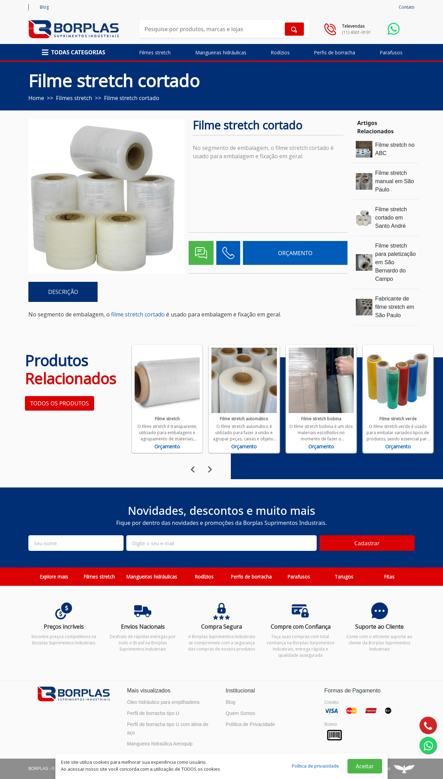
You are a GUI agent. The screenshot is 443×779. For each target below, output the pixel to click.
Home (36, 98)
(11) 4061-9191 (356, 32)
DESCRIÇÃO (63, 292)
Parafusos (391, 52)
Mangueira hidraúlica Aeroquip (159, 743)
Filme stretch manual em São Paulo (394, 181)
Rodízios (280, 52)
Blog (44, 7)
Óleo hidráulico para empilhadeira (163, 702)
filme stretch (127, 314)
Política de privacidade (315, 766)
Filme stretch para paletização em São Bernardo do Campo (395, 262)
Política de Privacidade (250, 724)
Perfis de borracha (334, 52)
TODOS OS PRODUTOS (59, 403)
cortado (155, 314)
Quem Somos (240, 713)
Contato (407, 7)
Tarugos (344, 576)
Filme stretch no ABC (395, 149)
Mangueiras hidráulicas (220, 52)
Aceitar (365, 766)
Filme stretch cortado (131, 98)
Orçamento (167, 446)
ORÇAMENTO (295, 253)
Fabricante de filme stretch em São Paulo (394, 307)
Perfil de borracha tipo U (153, 713)
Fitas (389, 576)
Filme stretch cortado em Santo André (391, 217)
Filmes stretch (155, 52)
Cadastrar (367, 543)
